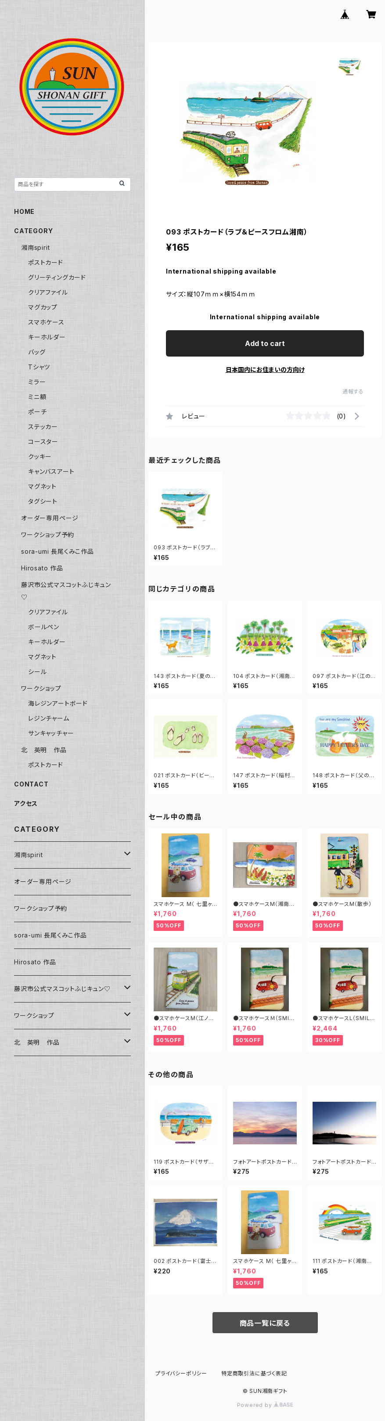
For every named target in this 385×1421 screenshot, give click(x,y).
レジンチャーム (48, 718)
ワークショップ (41, 688)
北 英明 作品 (44, 750)
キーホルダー (47, 337)
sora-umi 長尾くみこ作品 (57, 551)
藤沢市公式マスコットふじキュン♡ (62, 988)
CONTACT (31, 784)
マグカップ (43, 307)
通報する (353, 391)
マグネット (42, 486)
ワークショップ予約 (47, 534)
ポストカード (45, 262)
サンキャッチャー (51, 733)
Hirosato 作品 (42, 568)
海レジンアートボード (58, 703)
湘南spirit (35, 247)
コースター (43, 441)
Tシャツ (39, 367)
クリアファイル (48, 292)
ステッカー (43, 426)
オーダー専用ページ (50, 518)
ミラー (37, 382)
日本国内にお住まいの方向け (265, 369)
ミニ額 (37, 396)
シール (37, 671)
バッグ (36, 352)
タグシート (43, 501)
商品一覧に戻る (265, 1323)
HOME (24, 211)
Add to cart (265, 343)
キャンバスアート (51, 471)
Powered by (265, 1405)
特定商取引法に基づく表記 (254, 1373)
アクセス (26, 803)
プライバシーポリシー (181, 1373)
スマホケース (46, 322)
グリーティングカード (57, 277)
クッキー (40, 456)
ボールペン (43, 627)
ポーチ (37, 411)
